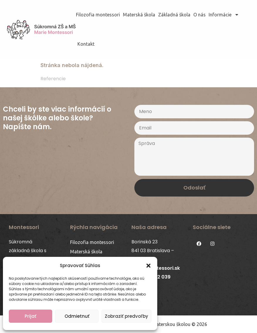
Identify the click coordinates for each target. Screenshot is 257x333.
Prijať (30, 316)
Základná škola (174, 14)
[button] (148, 266)
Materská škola (139, 14)
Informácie (224, 14)
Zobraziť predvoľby (126, 316)
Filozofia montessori (98, 14)
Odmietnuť (77, 316)
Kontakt (85, 44)
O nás (199, 14)
